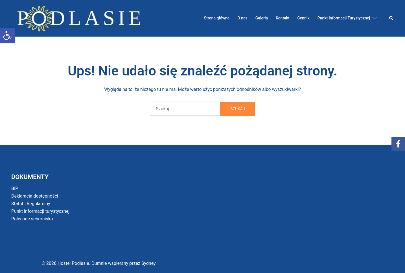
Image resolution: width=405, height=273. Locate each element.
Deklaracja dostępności (34, 196)
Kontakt (283, 18)
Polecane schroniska (32, 218)
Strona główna (216, 18)
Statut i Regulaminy (30, 203)
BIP (14, 188)
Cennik (303, 18)
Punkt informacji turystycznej (40, 211)
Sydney (148, 263)
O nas (242, 18)
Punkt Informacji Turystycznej (344, 18)
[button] (7, 35)
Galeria (261, 18)
